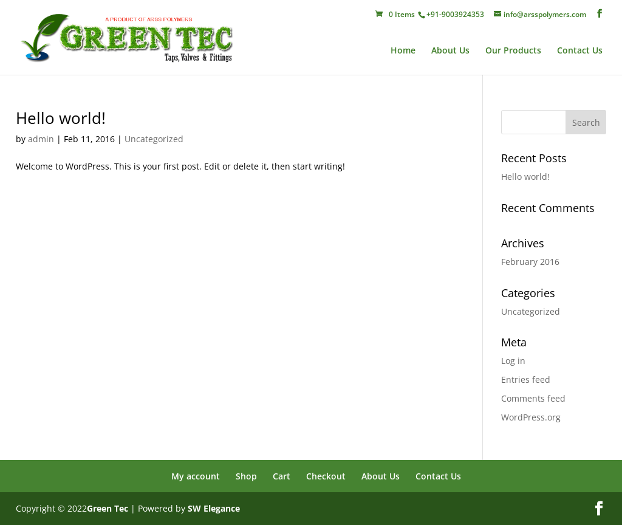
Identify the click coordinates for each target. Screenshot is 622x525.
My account (195, 476)
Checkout (326, 476)
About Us (450, 51)
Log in (513, 360)
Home (403, 51)
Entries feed (525, 379)
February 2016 (530, 261)
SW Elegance (214, 508)
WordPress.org (531, 417)
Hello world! (61, 118)
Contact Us (580, 51)
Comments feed (533, 398)
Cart (281, 476)
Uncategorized (154, 139)
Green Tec (107, 508)
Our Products (513, 51)
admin (41, 139)
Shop (246, 476)
